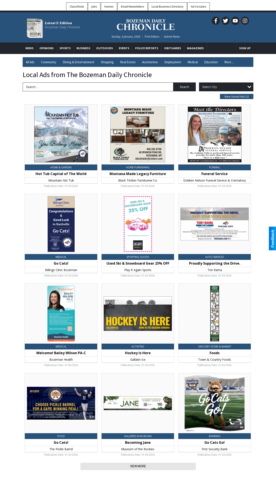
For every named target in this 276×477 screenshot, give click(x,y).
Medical (193, 62)
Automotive (150, 62)
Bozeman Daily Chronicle (62, 27)
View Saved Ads (236, 96)
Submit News (172, 36)
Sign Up (245, 48)
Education (211, 62)
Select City (209, 87)
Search (184, 87)
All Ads (30, 62)
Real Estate (128, 62)
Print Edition (152, 36)
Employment (172, 62)
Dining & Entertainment (78, 62)
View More (138, 466)
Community (48, 62)
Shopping (107, 62)
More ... (229, 62)
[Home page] (145, 24)
